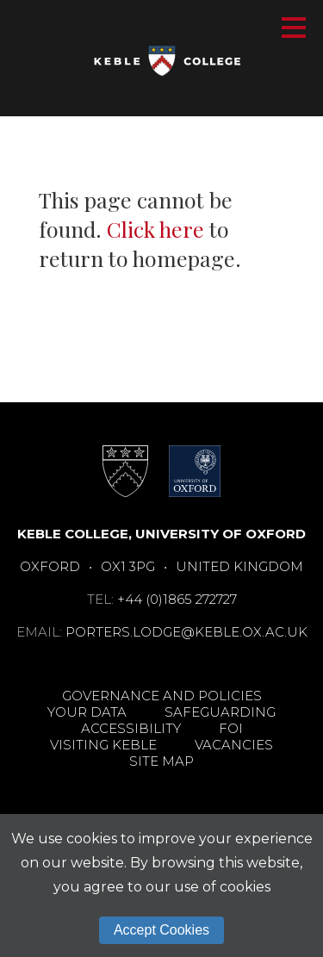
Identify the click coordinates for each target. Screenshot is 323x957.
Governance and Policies (162, 695)
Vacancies (234, 744)
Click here (155, 228)
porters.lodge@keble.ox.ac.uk (186, 632)
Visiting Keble (103, 744)
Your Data (87, 712)
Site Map (161, 761)
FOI (231, 728)
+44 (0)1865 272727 (177, 599)
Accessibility (131, 728)
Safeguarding (220, 712)
